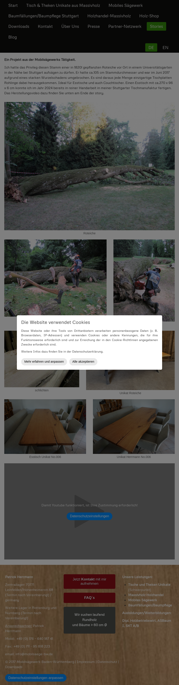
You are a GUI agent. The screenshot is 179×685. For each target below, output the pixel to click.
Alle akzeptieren (83, 361)
